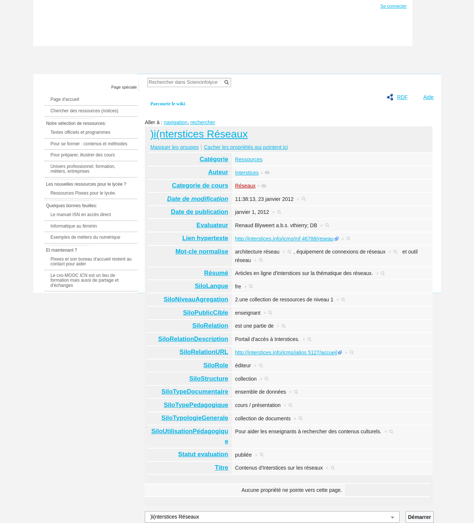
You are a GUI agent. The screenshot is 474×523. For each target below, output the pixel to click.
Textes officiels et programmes (80, 132)
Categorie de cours (200, 185)
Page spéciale (124, 87)
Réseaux (245, 186)
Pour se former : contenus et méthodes (88, 143)
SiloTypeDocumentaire (194, 391)
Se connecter (393, 6)
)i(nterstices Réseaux (199, 134)
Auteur (218, 172)
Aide (428, 97)
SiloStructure (208, 378)
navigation (175, 122)
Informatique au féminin (73, 226)
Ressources (249, 159)
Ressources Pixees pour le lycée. (83, 193)
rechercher (202, 122)
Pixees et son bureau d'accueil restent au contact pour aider (90, 261)
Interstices (247, 173)
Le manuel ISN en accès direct (80, 214)
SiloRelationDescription (193, 338)
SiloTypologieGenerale (194, 417)
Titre (221, 467)
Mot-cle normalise (202, 251)
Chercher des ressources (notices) (84, 110)
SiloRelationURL (204, 351)
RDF (402, 97)
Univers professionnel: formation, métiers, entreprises (82, 169)
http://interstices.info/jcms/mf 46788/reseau (284, 239)
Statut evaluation (203, 454)
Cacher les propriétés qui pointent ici (246, 147)
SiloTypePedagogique (196, 404)
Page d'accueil (64, 99)
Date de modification (197, 198)
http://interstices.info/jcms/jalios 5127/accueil (286, 352)
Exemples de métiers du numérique (85, 237)
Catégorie (214, 159)
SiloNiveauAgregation (196, 299)
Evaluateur (212, 225)
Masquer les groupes (174, 147)
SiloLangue (211, 285)
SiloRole (215, 365)
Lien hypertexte (205, 238)
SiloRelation (210, 325)
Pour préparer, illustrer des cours (82, 155)
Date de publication (199, 211)
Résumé (216, 273)
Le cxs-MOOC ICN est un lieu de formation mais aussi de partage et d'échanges (84, 280)
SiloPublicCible (205, 312)
